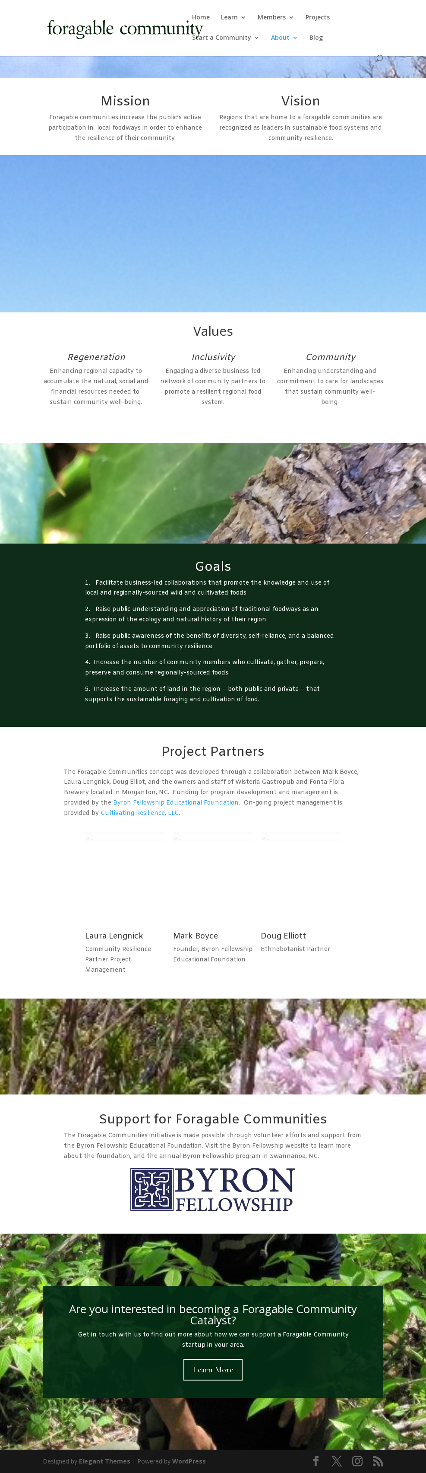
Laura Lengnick (114, 936)
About (280, 38)
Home (201, 17)
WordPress (189, 1461)
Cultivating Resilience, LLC (140, 813)
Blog (316, 38)
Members (272, 17)
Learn (229, 17)
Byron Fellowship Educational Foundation (176, 803)
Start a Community (221, 38)
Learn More (213, 1370)
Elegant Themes (104, 1461)
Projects (318, 17)
